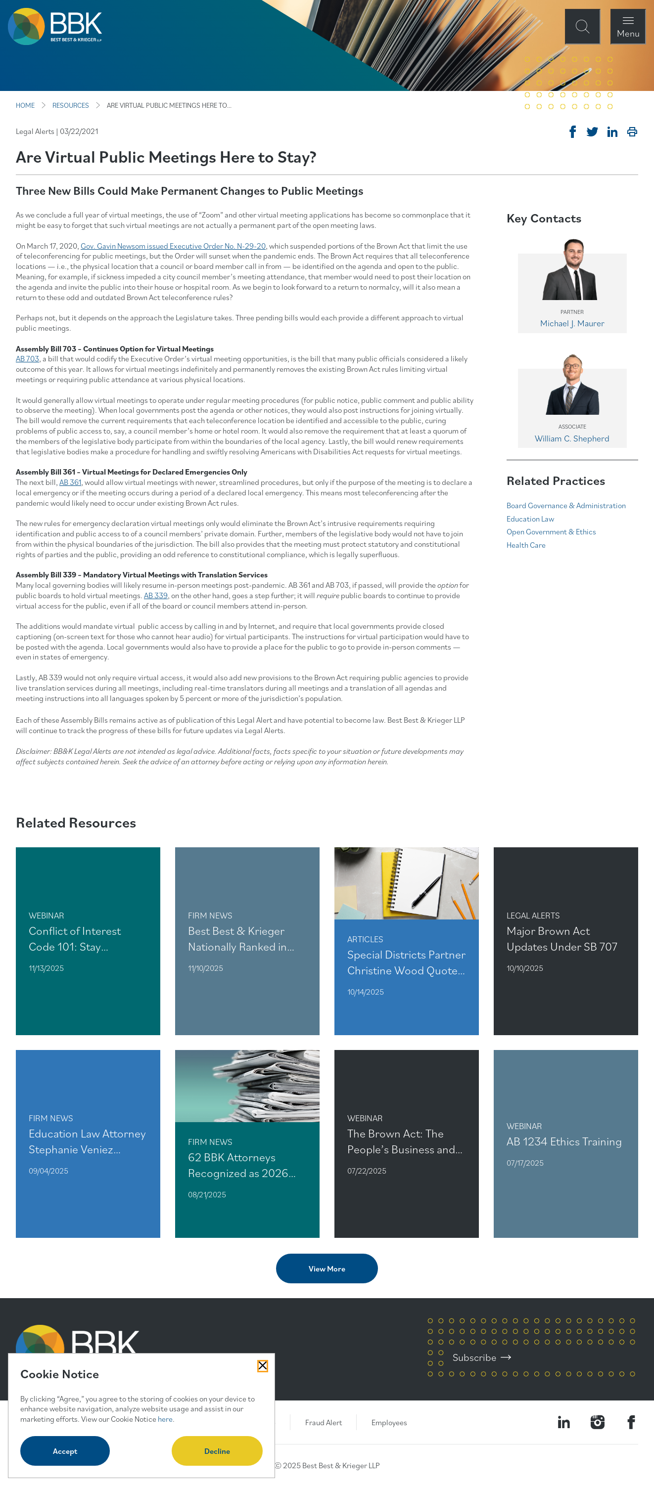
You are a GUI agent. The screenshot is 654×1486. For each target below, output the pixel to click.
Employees (389, 1422)
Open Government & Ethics (551, 531)
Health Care (526, 545)
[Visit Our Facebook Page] (631, 1422)
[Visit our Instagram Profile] (598, 1422)
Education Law (530, 519)
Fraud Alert (323, 1422)
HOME (25, 105)
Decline (217, 1451)
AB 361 (70, 482)
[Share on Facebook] (573, 132)
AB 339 (156, 595)
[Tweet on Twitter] (593, 132)
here (165, 1419)
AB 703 (27, 358)
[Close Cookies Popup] (263, 1365)
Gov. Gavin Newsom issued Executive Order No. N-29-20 (173, 246)
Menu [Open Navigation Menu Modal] (628, 33)
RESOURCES (70, 105)
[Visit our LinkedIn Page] (564, 1422)
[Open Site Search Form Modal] (583, 26)
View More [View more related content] (327, 1268)
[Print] (632, 132)
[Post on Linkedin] (612, 132)
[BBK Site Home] (55, 26)
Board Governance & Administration (566, 505)
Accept (65, 1451)
